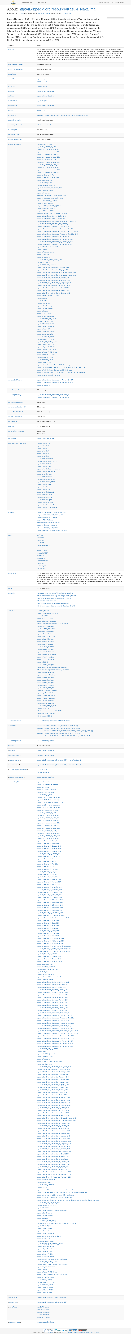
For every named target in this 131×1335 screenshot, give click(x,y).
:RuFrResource (43, 1312)
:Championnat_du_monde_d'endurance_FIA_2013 (55, 1018)
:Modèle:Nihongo (45, 502)
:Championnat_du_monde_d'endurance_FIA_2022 (55, 1038)
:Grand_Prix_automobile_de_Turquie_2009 (53, 1149)
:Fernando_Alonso (45, 252)
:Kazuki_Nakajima (43, 611)
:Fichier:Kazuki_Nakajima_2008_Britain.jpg (53, 365)
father (11, 96)
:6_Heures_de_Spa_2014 (48, 923)
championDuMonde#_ (17, 390)
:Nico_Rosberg (44, 306)
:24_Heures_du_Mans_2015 (48, 157)
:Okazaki (42, 81)
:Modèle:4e (43, 448)
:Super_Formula (45, 334)
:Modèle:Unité (44, 484)
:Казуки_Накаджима (46, 621)
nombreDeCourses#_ (16, 431)
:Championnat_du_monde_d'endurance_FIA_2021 (55, 1036)
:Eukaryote (41, 566)
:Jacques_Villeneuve (46, 1179)
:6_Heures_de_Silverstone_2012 (50, 900)
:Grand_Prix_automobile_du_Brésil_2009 (52, 290)
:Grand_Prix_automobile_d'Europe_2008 (52, 1087)
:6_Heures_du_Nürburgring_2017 (50, 943)
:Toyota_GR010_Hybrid (47, 342)
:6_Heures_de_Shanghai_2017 (49, 895)
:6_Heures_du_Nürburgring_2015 (50, 938)
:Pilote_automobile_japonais (49, 206)
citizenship (12, 86)
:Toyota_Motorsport (46, 344)
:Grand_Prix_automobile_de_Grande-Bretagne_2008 (56, 272)
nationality (12, 101)
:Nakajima (43, 772)
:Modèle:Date (44, 464)
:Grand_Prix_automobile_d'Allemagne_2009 (53, 1072)
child (12, 750)
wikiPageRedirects (16, 777)
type (10, 535)
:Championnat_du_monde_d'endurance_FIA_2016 (55, 1025)
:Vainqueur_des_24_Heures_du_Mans (52, 213)
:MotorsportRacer (43, 545)
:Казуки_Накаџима (46, 698)
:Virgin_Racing (44, 1279)
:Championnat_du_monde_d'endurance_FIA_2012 (55, 229)
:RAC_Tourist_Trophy (46, 1220)
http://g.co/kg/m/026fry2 (44, 716)
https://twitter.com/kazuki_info (46, 601)
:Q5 (40, 555)
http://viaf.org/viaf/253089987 (46, 713)
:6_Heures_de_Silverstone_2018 (50, 913)
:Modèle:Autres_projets (47, 461)
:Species (41, 568)
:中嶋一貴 (43, 662)
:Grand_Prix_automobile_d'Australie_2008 (53, 267)
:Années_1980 (44, 183)
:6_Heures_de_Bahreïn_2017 (49, 854)
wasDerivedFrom (14, 721)
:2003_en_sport (44, 144)
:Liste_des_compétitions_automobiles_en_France (55, 1195)
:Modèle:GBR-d (44, 494)
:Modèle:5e (43, 451)
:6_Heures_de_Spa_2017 (48, 928)
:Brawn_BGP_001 (45, 974)
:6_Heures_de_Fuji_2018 (47, 877)
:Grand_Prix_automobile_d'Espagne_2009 (53, 1084)
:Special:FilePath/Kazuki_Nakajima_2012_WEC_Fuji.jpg (58, 728)
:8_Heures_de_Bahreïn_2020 (49, 956)
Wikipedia (50, 1332)
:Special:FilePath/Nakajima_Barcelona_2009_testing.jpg (58, 733)
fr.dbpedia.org (68, 13)
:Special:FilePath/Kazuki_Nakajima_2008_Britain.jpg (57, 725)
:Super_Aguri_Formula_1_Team (50, 1244)
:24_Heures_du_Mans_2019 (48, 167)
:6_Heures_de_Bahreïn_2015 (49, 848)
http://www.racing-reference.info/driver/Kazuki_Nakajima (55, 593)
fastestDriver (14, 755)
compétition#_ (14, 395)
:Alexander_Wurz (45, 180)
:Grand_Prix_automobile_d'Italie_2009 (52, 1095)
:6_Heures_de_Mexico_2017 (49, 882)
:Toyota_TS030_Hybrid (47, 347)
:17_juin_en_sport (45, 792)
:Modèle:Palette (44, 474)
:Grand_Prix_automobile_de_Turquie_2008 (53, 285)
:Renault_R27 (44, 1226)
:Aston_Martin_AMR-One (47, 969)
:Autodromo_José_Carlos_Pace (50, 188)
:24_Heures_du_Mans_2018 (48, 165)
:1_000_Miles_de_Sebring (48, 800)
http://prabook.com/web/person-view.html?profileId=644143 (56, 606)
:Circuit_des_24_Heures (47, 1049)
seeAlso (11, 593)
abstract (11, 49)
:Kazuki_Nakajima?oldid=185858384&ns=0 (53, 721)
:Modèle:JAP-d (44, 497)
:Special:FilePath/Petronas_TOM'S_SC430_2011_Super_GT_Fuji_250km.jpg (65, 736)
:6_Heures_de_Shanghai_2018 (49, 897)
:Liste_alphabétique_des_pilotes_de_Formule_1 (55, 1190)
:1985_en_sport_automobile (48, 797)
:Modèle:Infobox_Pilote (47, 505)
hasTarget (13, 1307)
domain (11, 91)
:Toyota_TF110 (44, 1269)
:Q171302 (42, 616)
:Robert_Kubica (44, 1228)
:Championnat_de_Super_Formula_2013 (52, 990)
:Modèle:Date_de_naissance (48, 469)
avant (13, 1302)
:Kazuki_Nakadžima (46, 629)
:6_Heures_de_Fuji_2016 (47, 872)
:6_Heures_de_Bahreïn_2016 (49, 851)
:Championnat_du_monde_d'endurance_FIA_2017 (55, 1028)
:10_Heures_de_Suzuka (47, 784)
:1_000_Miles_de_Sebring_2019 (50, 802)
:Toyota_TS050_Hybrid (47, 352)
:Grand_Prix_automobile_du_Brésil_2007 (52, 288)
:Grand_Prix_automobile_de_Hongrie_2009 (53, 277)
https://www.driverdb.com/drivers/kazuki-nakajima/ (53, 603)
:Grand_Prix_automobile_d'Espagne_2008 (53, 270)
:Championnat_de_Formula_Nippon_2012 (53, 984)
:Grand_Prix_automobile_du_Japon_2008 (53, 1167)
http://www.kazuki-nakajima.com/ (47, 125)
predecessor (14, 760)
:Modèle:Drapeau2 (45, 492)
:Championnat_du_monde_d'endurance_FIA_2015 (55, 1023)
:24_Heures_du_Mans (46, 147)
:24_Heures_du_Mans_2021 (48, 172)
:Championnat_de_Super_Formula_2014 (52, 992)
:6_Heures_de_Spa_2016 (48, 925)
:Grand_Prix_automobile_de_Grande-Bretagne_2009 (56, 275)
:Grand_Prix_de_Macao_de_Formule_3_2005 (54, 1174)
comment (12, 573)
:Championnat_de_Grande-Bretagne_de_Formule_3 (56, 221)
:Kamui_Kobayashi (45, 1185)
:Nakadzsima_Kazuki (46, 654)
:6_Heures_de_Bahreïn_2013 (49, 846)
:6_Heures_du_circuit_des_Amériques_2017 (54, 951)
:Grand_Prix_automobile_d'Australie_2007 (53, 1074)
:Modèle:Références (46, 479)
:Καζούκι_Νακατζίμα (46, 636)
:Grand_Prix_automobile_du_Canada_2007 (53, 1161)
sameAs (11, 611)
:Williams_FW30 (45, 360)
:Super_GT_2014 (45, 1254)
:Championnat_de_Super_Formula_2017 (52, 1000)
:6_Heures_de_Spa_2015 (48, 177)
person (21, 13)
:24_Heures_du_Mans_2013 (48, 152)
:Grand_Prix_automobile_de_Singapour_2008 (54, 283)
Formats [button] (41, 2)
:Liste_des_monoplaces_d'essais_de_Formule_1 (55, 1197)
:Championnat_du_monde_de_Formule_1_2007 (55, 239)
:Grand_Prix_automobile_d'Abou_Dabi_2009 (54, 1067)
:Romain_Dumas (45, 1231)
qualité (12, 438)
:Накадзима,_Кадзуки (47, 690)
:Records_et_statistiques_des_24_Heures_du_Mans (56, 1223)
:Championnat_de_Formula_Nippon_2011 (53, 982)
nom (11, 426)
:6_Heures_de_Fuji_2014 (47, 866)
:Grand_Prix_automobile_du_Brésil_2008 (52, 1156)
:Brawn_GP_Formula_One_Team (50, 977)
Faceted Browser (102, 2)
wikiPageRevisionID (15, 139)
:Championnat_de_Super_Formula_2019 (52, 1005)
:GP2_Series (43, 262)
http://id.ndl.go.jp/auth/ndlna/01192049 (49, 711)
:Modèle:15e (43, 487)
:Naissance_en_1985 (46, 1205)
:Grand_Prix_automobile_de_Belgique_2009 (54, 1105)
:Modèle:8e (43, 456)
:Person (40, 537)
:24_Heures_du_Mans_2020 (48, 170)
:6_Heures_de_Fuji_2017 (47, 874)
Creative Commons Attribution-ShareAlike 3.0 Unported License (83, 1332)
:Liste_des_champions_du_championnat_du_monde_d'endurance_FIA (62, 1192)
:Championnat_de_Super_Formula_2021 (52, 1010)
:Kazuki (42, 769)
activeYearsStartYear (16, 69)
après (13, 1297)
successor (13, 765)
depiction (12, 725)
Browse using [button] (28, 2)
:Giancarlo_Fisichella (46, 265)
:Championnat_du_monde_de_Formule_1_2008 (55, 242)
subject (11, 512)
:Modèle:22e (43, 443)
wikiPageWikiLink (14, 144)
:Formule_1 (43, 257)
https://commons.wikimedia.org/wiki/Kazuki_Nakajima (54, 598)
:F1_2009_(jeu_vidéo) (46, 1054)
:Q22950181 (43, 110)
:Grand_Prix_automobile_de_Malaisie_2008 (53, 1131)
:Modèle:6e (43, 453)
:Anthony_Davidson (46, 185)
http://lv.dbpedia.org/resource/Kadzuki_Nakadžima (53, 670)
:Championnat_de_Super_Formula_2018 (52, 1002)
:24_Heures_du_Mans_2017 (48, 162)
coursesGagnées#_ (16, 402)
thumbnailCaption (14, 120)
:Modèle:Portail (44, 476)
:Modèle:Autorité (45, 459)
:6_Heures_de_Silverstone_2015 (50, 905)
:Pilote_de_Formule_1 (47, 208)
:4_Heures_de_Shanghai (47, 841)
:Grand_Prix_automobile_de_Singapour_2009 (54, 1144)
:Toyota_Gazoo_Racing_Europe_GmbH (52, 1264)
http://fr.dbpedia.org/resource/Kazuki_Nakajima (57, 9)
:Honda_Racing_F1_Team (48, 295)
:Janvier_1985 (44, 1182)
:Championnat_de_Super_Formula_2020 (52, 1008)
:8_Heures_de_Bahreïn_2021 (49, 959)
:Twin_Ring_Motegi (45, 755)
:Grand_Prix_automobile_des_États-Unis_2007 (54, 1151)
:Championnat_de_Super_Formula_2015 (52, 995)
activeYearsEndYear (15, 64)
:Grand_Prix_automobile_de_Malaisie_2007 (53, 1128)
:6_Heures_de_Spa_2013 (48, 920)
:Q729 (41, 558)
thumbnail (12, 115)
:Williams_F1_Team (46, 354)
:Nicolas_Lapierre (45, 308)
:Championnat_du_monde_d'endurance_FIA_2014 (55, 1020)
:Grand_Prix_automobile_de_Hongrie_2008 (53, 1123)
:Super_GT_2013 (45, 1251)
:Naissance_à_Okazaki (47, 200)
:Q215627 (42, 553)
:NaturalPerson (42, 561)
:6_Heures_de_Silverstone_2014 (50, 902)
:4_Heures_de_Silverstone (48, 843)
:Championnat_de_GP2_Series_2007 (51, 218)
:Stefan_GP (43, 329)
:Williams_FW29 (45, 357)
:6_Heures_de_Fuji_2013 (47, 864)
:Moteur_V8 (43, 303)
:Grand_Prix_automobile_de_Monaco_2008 (53, 280)
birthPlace (12, 79)
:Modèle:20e (43, 489)
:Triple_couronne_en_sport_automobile (52, 1274)
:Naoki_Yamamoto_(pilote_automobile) (52, 1210)
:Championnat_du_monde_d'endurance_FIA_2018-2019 (57, 231)
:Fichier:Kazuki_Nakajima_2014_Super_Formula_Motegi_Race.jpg (61, 367)
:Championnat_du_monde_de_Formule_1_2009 (55, 244)
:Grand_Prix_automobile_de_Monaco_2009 (53, 1138)
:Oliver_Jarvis (44, 313)
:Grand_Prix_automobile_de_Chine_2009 (53, 1113)
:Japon (42, 79)
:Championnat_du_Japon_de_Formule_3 (52, 224)
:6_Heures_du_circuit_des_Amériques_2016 (54, 948)
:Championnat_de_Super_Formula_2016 (52, 997)
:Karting (42, 301)
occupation (12, 105)
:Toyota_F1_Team (45, 339)
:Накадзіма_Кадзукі (46, 706)
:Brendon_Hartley (45, 190)
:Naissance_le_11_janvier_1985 (50, 198)
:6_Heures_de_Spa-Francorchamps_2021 (53, 918)
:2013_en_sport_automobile (48, 805)
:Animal (40, 563)
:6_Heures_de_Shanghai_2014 (49, 887)
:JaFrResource (43, 1309)
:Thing (40, 535)
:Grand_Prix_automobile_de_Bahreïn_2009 (53, 1100)
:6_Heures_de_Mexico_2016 (49, 879)
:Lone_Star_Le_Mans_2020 (48, 1203)
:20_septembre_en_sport (47, 810)
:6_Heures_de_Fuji (45, 175)
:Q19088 (42, 550)
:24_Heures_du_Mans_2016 (48, 159)
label (10, 588)
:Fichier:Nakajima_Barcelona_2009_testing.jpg (54, 370)
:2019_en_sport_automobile (48, 807)
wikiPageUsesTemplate (17, 443)
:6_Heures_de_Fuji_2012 (47, 861)
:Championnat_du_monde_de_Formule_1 (53, 236)
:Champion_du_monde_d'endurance (51, 195)
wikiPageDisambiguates (18, 769)
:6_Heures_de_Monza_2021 (48, 884)
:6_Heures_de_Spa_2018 (48, 931)
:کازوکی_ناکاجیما (45, 644)
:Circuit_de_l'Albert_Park (47, 247)
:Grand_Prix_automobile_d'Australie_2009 (53, 1079)
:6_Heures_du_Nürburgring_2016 (50, 941)
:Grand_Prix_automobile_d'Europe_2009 (52, 1090)
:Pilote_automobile (45, 91)
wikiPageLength (14, 134)
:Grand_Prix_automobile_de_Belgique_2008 (54, 1102)
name (11, 745)
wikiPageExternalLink (16, 125)
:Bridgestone (43, 193)
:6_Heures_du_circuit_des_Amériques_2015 (54, 946)
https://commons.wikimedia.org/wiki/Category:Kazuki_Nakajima (57, 596)
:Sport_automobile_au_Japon (49, 1236)
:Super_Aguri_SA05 (46, 1246)
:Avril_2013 (43, 972)
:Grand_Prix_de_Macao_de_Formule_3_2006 (54, 1177)
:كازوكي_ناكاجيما (45, 618)
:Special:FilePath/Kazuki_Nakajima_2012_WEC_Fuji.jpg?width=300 (62, 115)
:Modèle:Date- (44, 466)
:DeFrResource (43, 1307)
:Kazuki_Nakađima (46, 652)
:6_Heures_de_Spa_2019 (48, 933)
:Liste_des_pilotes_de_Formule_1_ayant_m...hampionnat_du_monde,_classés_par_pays (68, 1200)
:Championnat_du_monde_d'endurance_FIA (53, 226)
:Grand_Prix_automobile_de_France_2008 (53, 1115)
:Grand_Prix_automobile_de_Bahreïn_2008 (53, 1097)
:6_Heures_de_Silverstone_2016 (50, 907)
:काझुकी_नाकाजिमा (45, 672)
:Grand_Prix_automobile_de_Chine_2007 (53, 1108)
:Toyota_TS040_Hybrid (47, 349)
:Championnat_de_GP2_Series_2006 (51, 216)
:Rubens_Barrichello (46, 324)
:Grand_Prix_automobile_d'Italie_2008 (52, 1092)
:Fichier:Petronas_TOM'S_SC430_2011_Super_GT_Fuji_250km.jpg (61, 372)
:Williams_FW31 (45, 362)
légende (12, 421)
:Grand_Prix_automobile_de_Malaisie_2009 (53, 1133)
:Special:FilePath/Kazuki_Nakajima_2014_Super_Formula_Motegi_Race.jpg (65, 731)
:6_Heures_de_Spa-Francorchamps (51, 915)
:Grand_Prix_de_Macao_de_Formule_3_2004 (54, 1172)
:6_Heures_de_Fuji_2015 (47, 869)
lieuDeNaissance (15, 416)
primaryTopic (14, 1322)
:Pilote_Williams (45, 203)
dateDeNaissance (15, 412)
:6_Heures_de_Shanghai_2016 (49, 892)
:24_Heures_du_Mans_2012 (48, 149)
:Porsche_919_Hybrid (46, 319)
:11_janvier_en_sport (46, 789)
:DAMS (42, 249)
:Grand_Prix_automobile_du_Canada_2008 (53, 293)
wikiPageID (12, 130)
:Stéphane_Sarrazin (46, 331)
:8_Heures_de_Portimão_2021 (49, 961)
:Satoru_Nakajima (45, 96)
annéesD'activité (15, 380)
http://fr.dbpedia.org (44, 13)
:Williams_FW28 (45, 1285)
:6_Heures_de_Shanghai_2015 (49, 889)
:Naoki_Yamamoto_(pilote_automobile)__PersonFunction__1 (59, 760)
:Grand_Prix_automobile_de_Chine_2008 (53, 1110)
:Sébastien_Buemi (45, 336)
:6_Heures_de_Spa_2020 (48, 936)
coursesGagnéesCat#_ (17, 407)
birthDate (12, 74)
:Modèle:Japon (44, 500)
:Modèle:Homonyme (46, 471)
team (10, 110)
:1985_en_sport (44, 795)
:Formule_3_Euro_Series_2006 (49, 259)
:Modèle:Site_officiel (46, 482)
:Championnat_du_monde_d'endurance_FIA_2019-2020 (57, 234)
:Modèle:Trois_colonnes (47, 507)
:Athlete (40, 543)
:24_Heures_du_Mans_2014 (48, 154)
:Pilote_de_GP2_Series (47, 211)
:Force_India (43, 254)
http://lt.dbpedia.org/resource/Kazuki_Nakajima (52, 667)
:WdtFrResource (43, 1317)
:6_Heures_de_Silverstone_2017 (50, 910)
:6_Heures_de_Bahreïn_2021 (49, 856)
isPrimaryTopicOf (14, 741)
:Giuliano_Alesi (44, 1064)
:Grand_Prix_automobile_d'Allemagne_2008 (53, 1069)
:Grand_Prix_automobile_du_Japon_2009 (53, 1169)
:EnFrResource (43, 1314)
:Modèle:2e (43, 446)
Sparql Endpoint (118, 2)
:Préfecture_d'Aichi (45, 321)
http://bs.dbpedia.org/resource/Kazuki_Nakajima (52, 623)
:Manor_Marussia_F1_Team (48, 375)
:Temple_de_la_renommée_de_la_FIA (52, 1259)
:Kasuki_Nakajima (45, 777)
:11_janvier (43, 787)
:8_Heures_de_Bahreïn (47, 954)
